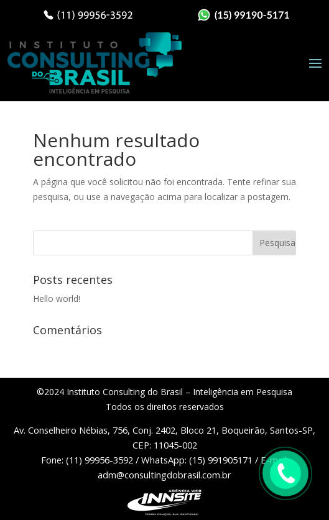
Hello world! (56, 298)
